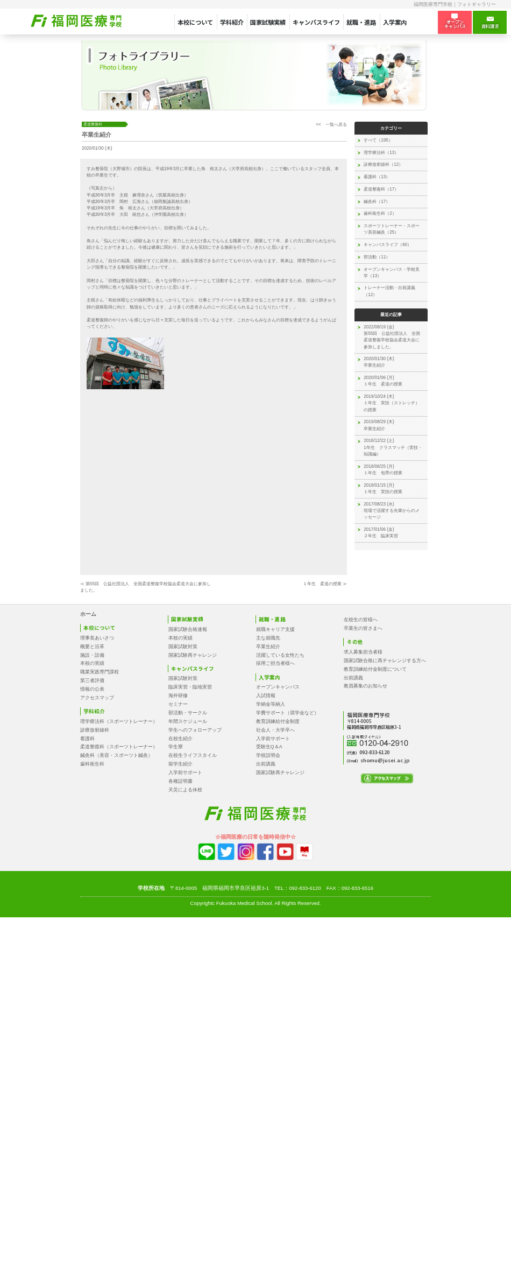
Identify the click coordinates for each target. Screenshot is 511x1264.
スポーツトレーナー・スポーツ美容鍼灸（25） (392, 229)
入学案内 (395, 22)
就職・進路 (361, 22)
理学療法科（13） (381, 152)
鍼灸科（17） (377, 201)
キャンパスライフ (316, 22)
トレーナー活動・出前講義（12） (389, 291)
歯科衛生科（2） (380, 213)
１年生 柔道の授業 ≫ (325, 583)
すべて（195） (378, 140)
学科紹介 (232, 22)
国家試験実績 (268, 22)
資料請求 (490, 23)
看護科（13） (377, 176)
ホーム (88, 614)
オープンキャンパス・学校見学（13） (392, 272)
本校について (195, 22)
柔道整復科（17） (381, 189)
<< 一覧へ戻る (331, 124)
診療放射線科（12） (383, 164)
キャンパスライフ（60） (387, 244)
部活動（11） (377, 257)
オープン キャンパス (455, 22)
